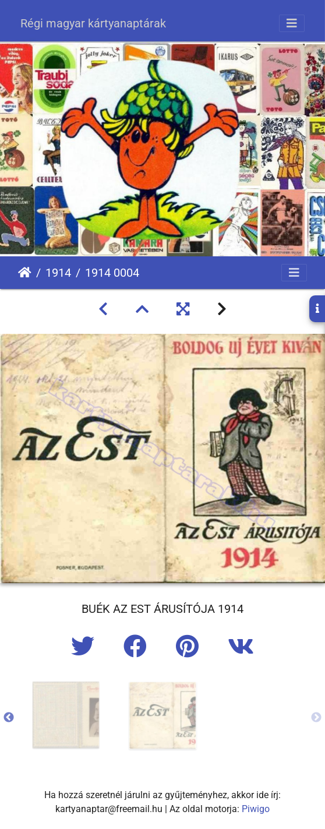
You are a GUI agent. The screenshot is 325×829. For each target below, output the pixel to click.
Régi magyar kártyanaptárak (93, 23)
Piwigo (256, 808)
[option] (65, 715)
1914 (58, 273)
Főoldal (24, 272)
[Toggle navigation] (292, 23)
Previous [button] (9, 718)
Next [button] (316, 718)
